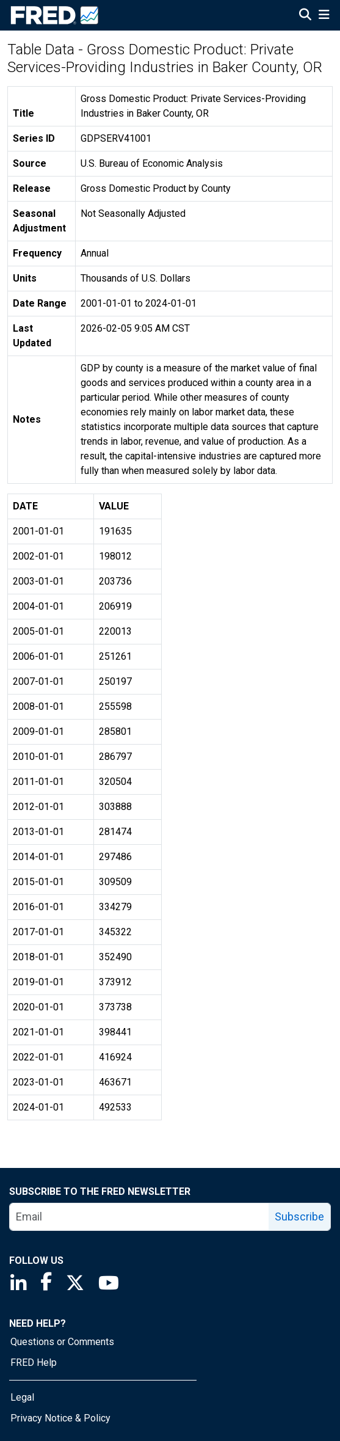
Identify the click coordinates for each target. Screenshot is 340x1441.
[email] (139, 1216)
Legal (22, 1397)
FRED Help (33, 1362)
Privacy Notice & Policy (60, 1418)
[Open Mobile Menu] (324, 15)
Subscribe (299, 1216)
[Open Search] (305, 15)
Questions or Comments (62, 1342)
